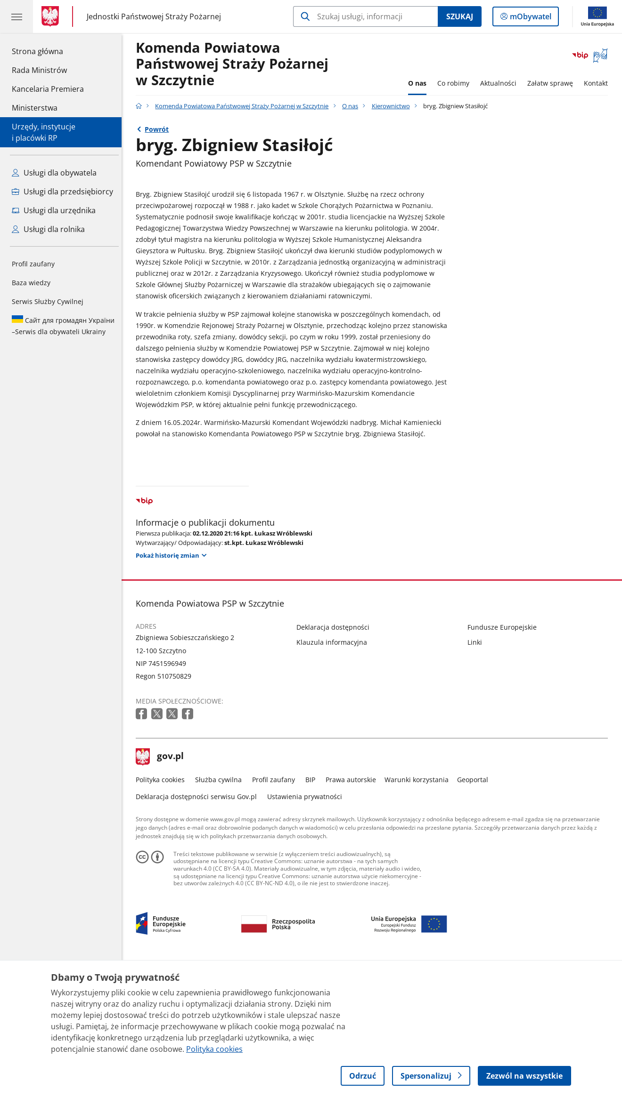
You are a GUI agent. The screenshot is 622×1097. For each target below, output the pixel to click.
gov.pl (162, 887)
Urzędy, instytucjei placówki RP (43, 132)
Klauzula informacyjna (334, 773)
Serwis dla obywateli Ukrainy (63, 325)
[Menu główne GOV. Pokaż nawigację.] (16, 16)
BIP (313, 910)
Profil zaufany (33, 263)
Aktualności (501, 83)
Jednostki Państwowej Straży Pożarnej (154, 16)
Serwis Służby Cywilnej (47, 301)
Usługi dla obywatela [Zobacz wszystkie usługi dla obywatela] (54, 173)
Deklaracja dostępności (335, 757)
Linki (477, 773)
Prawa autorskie (353, 910)
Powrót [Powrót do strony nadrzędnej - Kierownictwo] (159, 129)
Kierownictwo (393, 106)
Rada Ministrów (39, 70)
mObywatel (529, 18)
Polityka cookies (162, 910)
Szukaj (459, 16)
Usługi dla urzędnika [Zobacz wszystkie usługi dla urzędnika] (54, 210)
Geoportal (475, 910)
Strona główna (48, 50)
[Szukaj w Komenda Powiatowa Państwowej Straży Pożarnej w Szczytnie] (365, 16)
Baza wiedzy (31, 282)
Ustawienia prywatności (307, 926)
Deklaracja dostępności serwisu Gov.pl (198, 926)
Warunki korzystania (419, 910)
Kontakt (598, 83)
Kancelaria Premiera (48, 89)
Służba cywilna (220, 910)
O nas (419, 83)
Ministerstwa (34, 108)
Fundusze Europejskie (504, 757)
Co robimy (456, 83)
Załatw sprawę (552, 83)
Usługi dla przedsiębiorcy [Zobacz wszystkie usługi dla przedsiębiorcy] (62, 191)
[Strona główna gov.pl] (52, 16)
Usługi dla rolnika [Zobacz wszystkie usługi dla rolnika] (48, 229)
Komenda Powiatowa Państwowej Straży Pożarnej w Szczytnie (234, 64)
